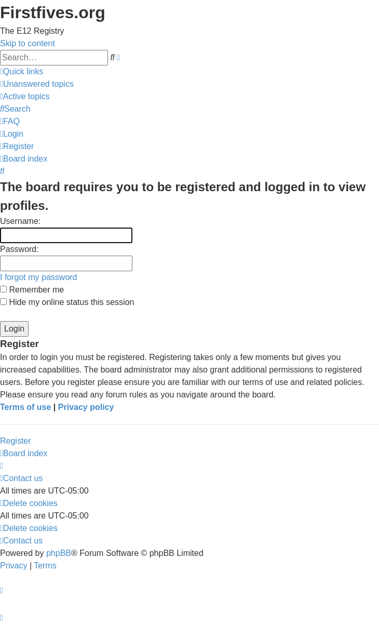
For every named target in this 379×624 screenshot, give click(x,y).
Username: (20, 221)
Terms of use (25, 407)
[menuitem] (37, 83)
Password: (19, 249)
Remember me (32, 289)
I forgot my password (38, 277)
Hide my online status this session (67, 302)
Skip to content (27, 43)
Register (15, 440)
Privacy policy (86, 407)
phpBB (58, 553)
